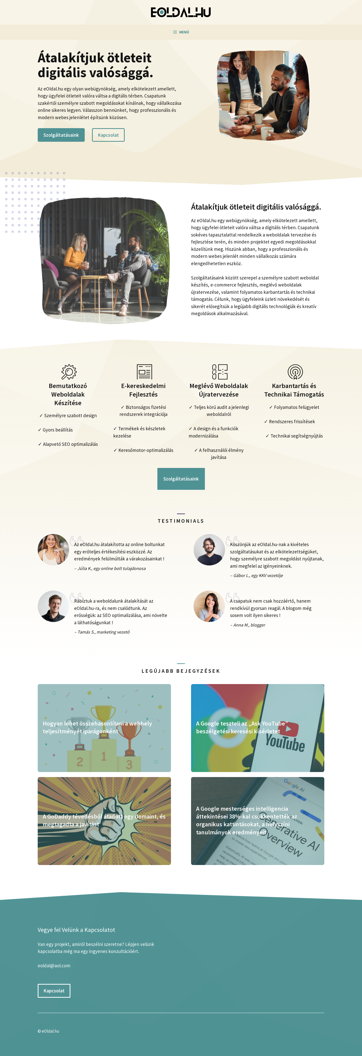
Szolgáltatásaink (61, 135)
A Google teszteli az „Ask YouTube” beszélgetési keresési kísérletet (242, 727)
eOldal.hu (50, 1031)
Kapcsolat (108, 135)
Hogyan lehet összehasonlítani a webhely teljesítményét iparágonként (97, 727)
